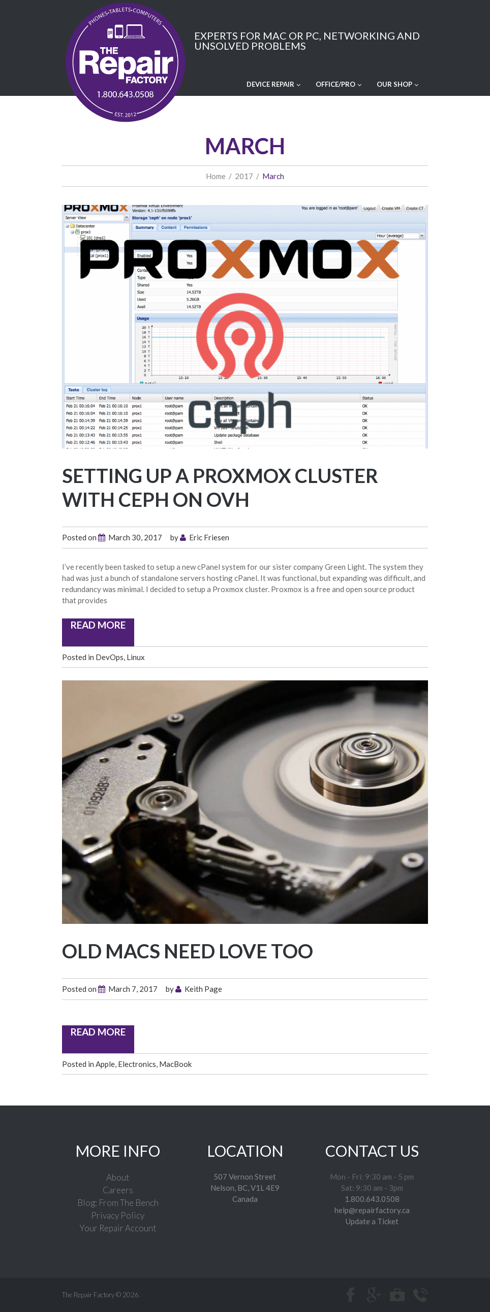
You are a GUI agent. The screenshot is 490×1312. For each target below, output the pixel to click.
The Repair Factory (88, 1294)
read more (98, 624)
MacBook (175, 1063)
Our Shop (397, 84)
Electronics (137, 1063)
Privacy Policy (117, 1215)
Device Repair (273, 84)
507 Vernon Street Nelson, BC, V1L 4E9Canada (245, 1187)
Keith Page (203, 988)
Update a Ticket (372, 1220)
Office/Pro (338, 84)
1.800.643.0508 (372, 1198)
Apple (105, 1063)
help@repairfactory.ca (372, 1209)
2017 (244, 175)
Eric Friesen (209, 536)
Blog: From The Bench (118, 1202)
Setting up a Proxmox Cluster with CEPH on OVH (220, 486)
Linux (136, 656)
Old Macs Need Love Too (187, 950)
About (117, 1176)
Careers (118, 1189)
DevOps (110, 656)
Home (216, 175)
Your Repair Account (117, 1227)
